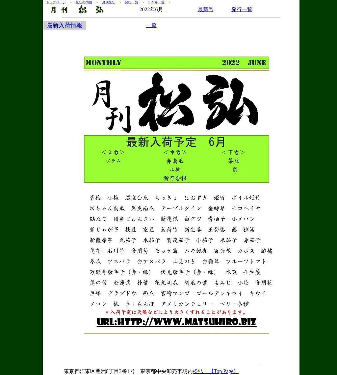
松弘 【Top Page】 (216, 371)
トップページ (56, 2)
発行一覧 (131, 2)
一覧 (151, 25)
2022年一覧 (156, 2)
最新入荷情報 (64, 25)
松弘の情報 (84, 2)
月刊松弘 (108, 2)
